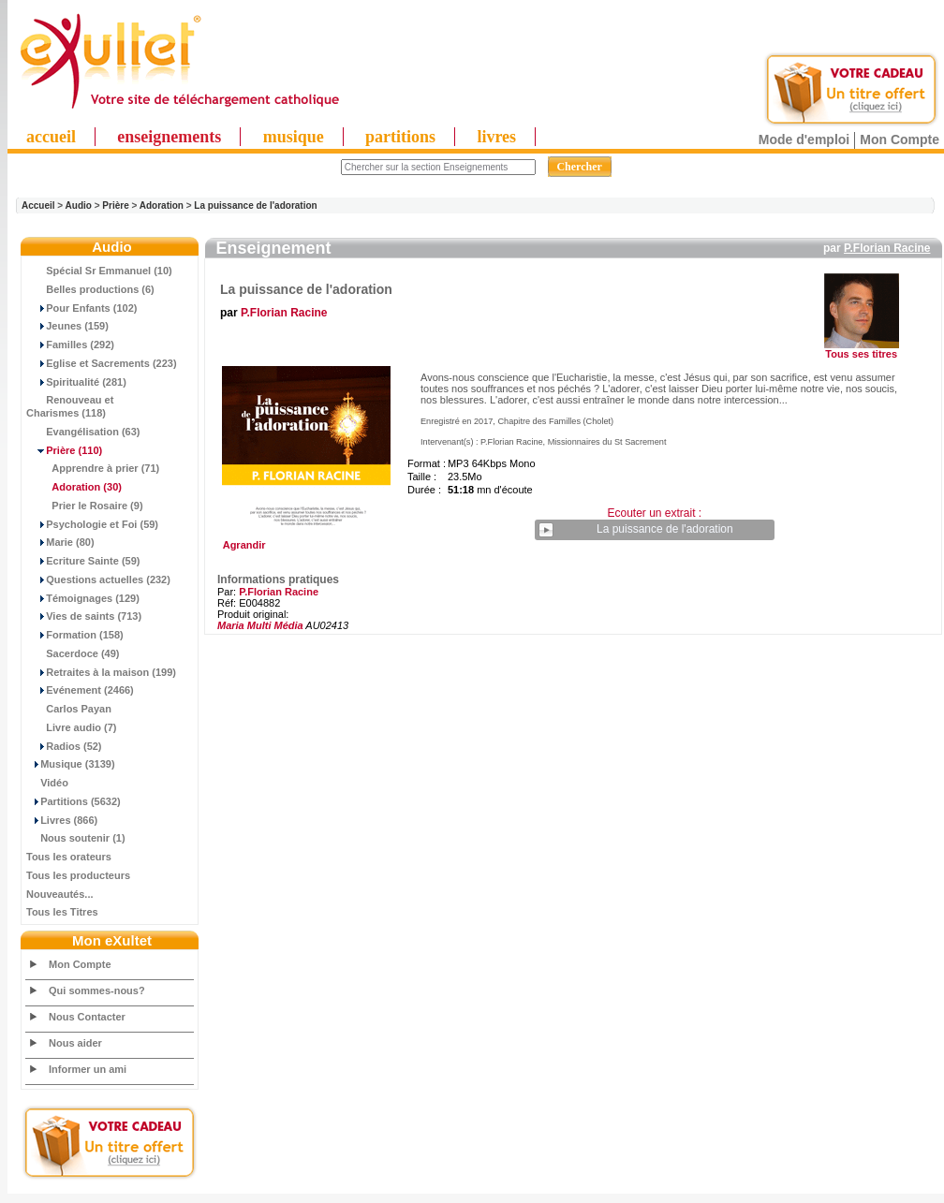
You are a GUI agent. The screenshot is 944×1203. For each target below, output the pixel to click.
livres (496, 136)
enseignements (169, 136)
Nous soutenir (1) (75, 838)
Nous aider (75, 1043)
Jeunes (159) (67, 325)
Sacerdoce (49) (73, 653)
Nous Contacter (87, 1016)
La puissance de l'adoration (255, 205)
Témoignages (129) (83, 598)
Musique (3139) (70, 764)
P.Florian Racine (887, 248)
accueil (51, 136)
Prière (115, 205)
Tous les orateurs (68, 856)
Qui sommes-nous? (97, 990)
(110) (64, 450)
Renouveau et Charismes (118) (69, 406)
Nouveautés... (60, 894)
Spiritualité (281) (76, 382)
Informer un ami (87, 1069)
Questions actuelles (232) (98, 579)
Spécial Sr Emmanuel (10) (99, 270)
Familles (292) (70, 344)
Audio (79, 205)
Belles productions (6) (90, 289)
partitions (400, 136)
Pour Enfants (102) (81, 308)
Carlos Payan (68, 708)
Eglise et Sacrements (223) (101, 363)
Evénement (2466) (80, 690)
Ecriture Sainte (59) (83, 560)
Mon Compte (899, 139)
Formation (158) (75, 634)
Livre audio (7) (71, 727)
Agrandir (304, 540)
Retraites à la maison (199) (101, 672)
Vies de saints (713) (83, 616)
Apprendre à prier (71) (92, 468)
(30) (74, 486)
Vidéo (47, 782)
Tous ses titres (861, 353)
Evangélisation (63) (83, 431)
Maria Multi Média (260, 625)
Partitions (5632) (73, 801)
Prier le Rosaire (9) (84, 505)
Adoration (162, 205)
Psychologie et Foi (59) (92, 524)
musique (293, 136)
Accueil (38, 205)
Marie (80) (60, 542)
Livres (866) (61, 820)
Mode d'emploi (804, 139)
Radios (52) (64, 746)
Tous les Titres (62, 911)
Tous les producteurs (78, 875)
